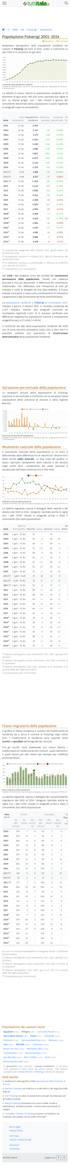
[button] (66, 3)
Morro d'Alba (33, 1057)
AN (22, 29)
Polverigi (32, 29)
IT (9, 29)
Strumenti (14, 1145)
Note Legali (14, 1127)
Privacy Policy (15, 1130)
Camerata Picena (48, 1031)
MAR (15, 29)
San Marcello (12, 1057)
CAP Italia (14, 1136)
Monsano (56, 1040)
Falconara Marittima (33, 1040)
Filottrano (11, 1040)
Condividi (62, 41)
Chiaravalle (52, 1036)
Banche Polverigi (13, 1088)
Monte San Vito (14, 1048)
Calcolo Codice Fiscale (20, 1139)
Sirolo (50, 1057)
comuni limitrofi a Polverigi (30, 1071)
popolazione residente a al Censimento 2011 (36, 302)
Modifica (47, 41)
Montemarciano (36, 1053)
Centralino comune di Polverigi (20, 1113)
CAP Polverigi (11, 1096)
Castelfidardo (13, 1053)
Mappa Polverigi (13, 1103)
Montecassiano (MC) (16, 1061)
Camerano (41, 1044)
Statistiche (46, 29)
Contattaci (14, 1148)
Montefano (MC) (38, 1048)
